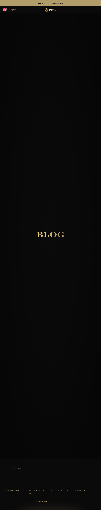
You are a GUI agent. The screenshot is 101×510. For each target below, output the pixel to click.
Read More (41, 501)
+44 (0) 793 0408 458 (50, 3)
